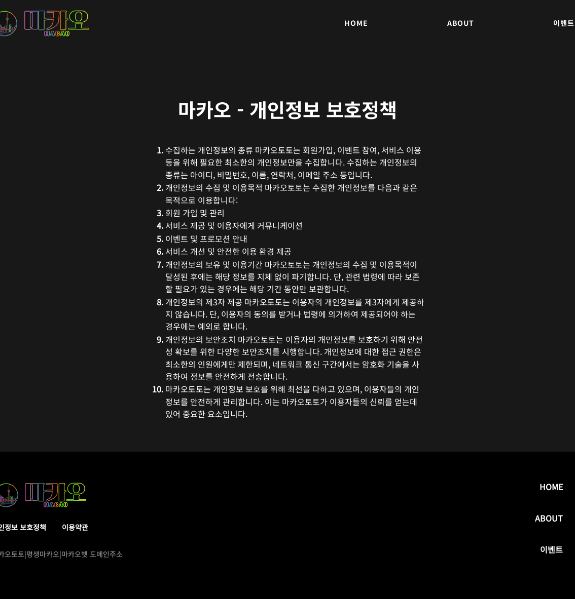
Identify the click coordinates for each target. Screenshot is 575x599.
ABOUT (549, 518)
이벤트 (551, 549)
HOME (551, 487)
